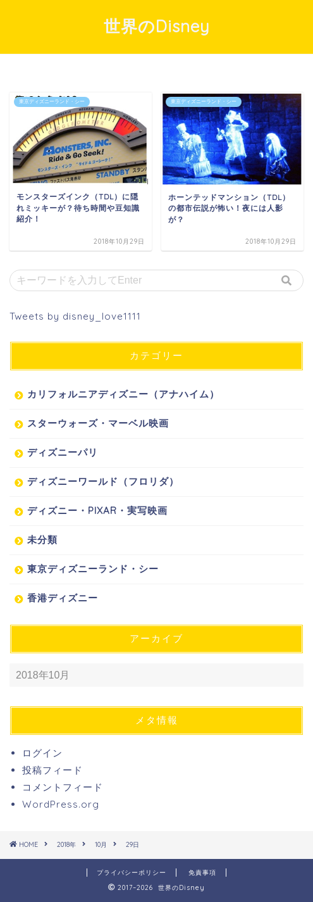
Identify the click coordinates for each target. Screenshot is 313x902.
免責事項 (202, 872)
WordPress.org (60, 804)
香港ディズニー (62, 598)
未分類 (42, 540)
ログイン (42, 753)
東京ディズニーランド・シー (93, 569)
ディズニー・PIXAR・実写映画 (97, 510)
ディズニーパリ (62, 452)
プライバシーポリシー (131, 872)
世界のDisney (157, 26)
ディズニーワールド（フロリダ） (103, 481)
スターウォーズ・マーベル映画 (98, 423)
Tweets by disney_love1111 (75, 316)
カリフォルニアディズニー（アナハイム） (123, 394)
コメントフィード (62, 787)
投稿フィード (52, 770)
